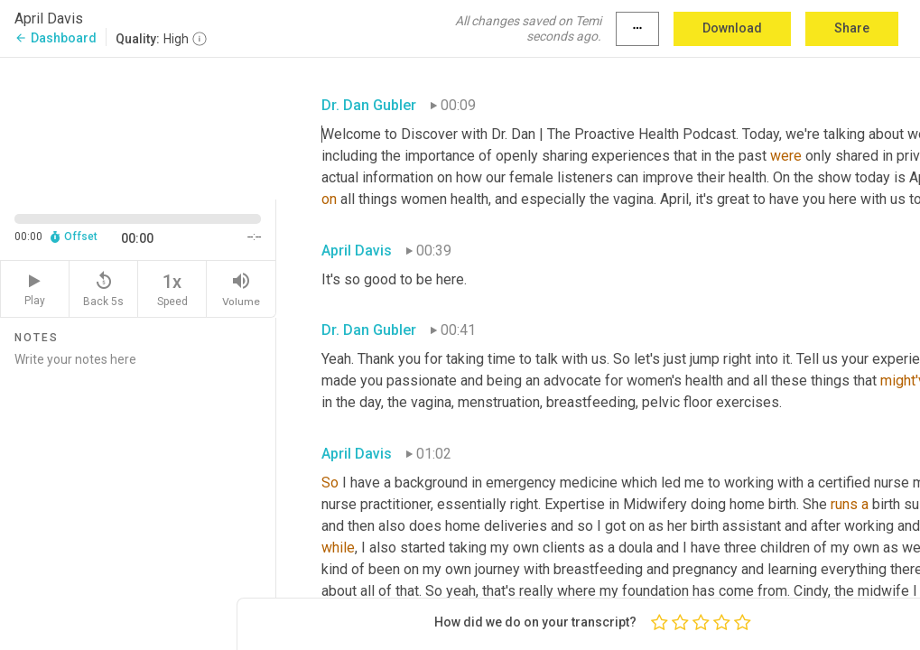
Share (851, 28)
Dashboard (55, 38)
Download (732, 28)
